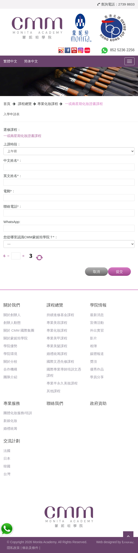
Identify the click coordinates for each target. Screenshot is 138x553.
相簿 (93, 346)
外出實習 (97, 330)
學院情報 (98, 305)
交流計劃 (11, 441)
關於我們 (11, 305)
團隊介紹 (10, 377)
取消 (96, 272)
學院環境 (10, 354)
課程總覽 (25, 104)
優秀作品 (97, 369)
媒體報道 (97, 354)
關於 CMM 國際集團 (18, 330)
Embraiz (128, 542)
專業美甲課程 (57, 338)
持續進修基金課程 (60, 315)
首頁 (6, 104)
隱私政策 (13, 548)
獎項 (93, 361)
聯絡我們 (55, 403)
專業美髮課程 (57, 346)
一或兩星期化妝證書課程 (84, 104)
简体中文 (31, 61)
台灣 (6, 474)
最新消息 (97, 315)
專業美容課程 (57, 323)
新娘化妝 (10, 421)
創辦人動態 (12, 323)
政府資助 (98, 403)
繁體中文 (10, 61)
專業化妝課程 (47, 104)
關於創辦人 (12, 315)
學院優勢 (10, 346)
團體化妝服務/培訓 (17, 413)
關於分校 (10, 361)
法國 (6, 451)
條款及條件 (30, 548)
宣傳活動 (97, 323)
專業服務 (11, 403)
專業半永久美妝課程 (62, 383)
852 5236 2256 (122, 50)
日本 (6, 458)
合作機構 (10, 369)
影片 (93, 338)
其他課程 (53, 391)
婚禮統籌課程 (57, 354)
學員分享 (97, 377)
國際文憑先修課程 (60, 361)
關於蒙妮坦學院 (15, 338)
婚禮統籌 (10, 428)
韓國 (6, 466)
